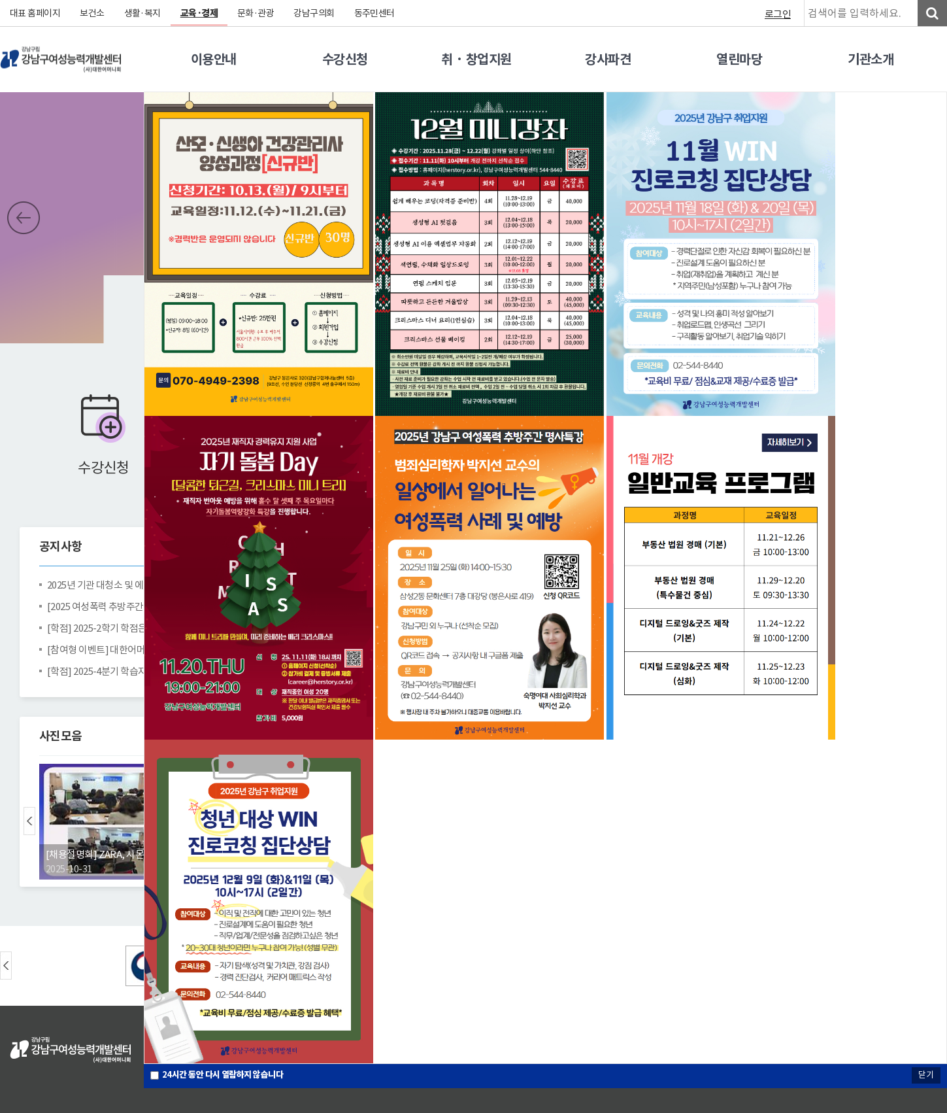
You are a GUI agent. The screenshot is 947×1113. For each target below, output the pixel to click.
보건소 (92, 13)
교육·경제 (200, 13)
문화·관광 (256, 13)
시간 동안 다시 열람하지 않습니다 (223, 1074)
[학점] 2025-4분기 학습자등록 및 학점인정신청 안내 (134, 671)
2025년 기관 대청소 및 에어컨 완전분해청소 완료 (134, 585)
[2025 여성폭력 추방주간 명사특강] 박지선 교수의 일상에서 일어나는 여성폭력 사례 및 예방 (134, 606)
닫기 (926, 1074)
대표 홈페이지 (35, 13)
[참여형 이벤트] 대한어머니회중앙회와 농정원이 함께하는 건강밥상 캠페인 (134, 649)
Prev (24, 218)
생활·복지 (142, 13)
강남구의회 (315, 13)
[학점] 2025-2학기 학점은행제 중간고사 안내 (134, 628)
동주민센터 (375, 13)
